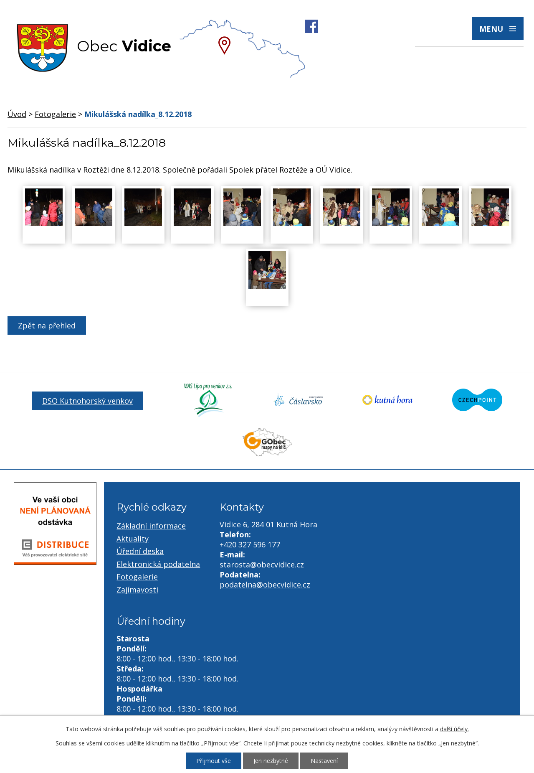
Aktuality (132, 539)
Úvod (17, 114)
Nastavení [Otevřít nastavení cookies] (324, 761)
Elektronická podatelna (158, 564)
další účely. (454, 729)
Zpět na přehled (47, 325)
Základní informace (151, 526)
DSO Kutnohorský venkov (87, 401)
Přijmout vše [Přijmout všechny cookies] (213, 761)
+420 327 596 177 (250, 544)
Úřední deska (140, 551)
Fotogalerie (55, 114)
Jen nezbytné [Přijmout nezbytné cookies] (270, 761)
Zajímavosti (137, 590)
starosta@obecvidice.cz (262, 564)
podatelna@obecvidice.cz (265, 585)
